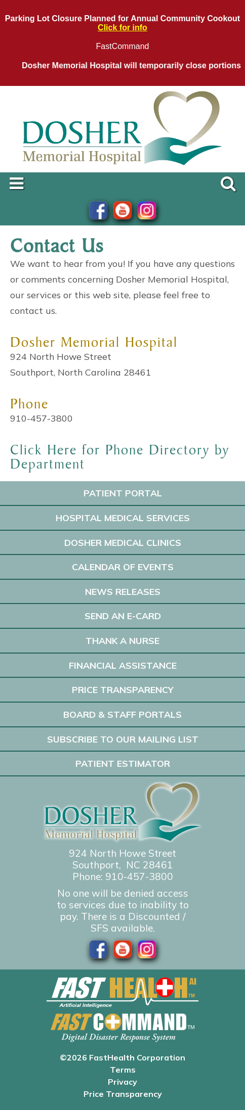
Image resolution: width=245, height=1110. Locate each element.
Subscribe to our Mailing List (122, 739)
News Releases (122, 591)
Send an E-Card (123, 615)
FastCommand (122, 46)
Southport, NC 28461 (122, 865)
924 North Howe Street (122, 853)
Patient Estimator (122, 763)
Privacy (122, 1082)
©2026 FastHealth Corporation (122, 1057)
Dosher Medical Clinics (122, 542)
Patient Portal (123, 492)
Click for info (122, 27)
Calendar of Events (123, 566)
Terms (123, 1070)
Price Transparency (123, 689)
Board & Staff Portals (122, 714)
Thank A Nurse (122, 640)
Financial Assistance (123, 665)
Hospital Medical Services (123, 517)
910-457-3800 (139, 876)
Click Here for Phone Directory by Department (119, 456)
